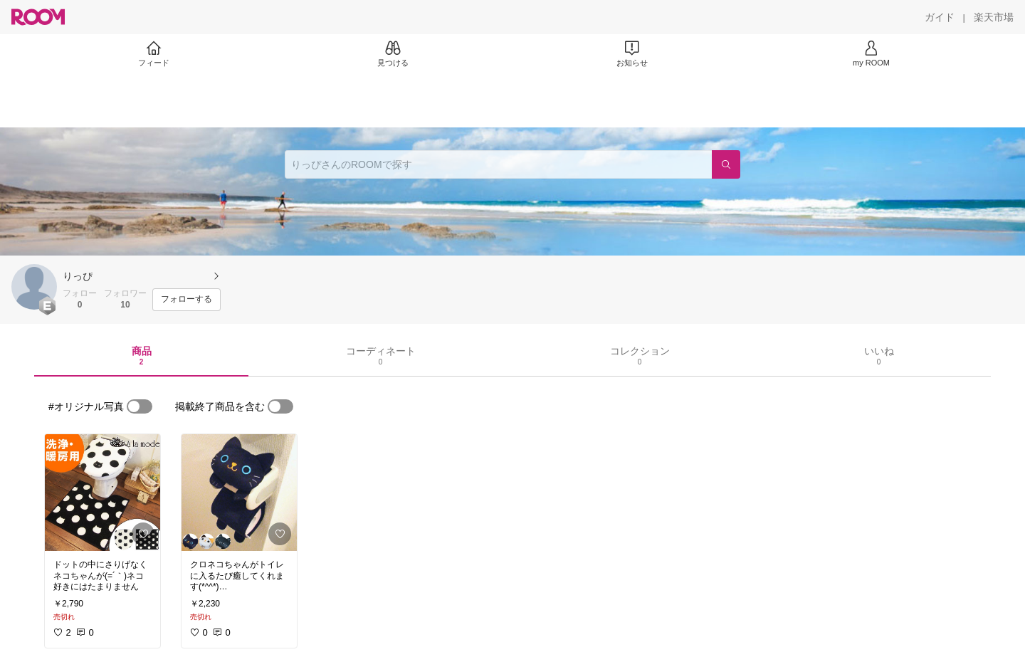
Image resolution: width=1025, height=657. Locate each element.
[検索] (726, 164)
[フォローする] (186, 299)
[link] (102, 492)
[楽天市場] (994, 17)
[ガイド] (940, 17)
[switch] (139, 406)
